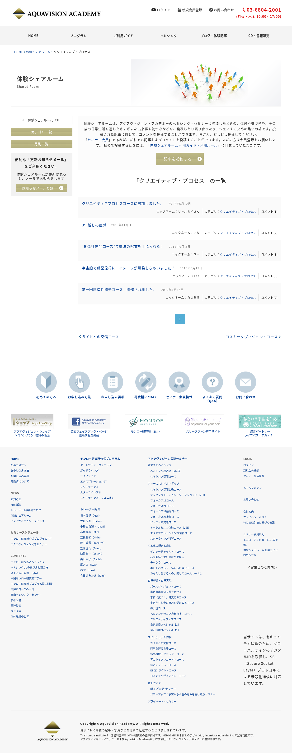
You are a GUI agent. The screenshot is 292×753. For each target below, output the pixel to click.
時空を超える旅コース (163, 649)
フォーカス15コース (162, 500)
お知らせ (16, 499)
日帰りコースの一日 (22, 589)
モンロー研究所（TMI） (146, 424)
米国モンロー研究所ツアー (26, 578)
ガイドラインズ (89, 470)
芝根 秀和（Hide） (91, 537)
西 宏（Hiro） (88, 570)
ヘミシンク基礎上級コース (165, 489)
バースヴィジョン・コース (165, 586)
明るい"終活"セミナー (163, 689)
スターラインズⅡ (90, 492)
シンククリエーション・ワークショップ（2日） (178, 495)
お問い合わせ (224, 9)
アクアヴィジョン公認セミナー (29, 544)
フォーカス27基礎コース (164, 511)
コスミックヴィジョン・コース (251, 339)
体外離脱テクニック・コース (167, 654)
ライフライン (88, 476)
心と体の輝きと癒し (159, 546)
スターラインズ (89, 487)
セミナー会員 (98, 139)
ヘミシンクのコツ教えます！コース (171, 614)
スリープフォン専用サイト (203, 424)
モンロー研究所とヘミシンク (28, 562)
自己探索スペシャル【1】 (165, 625)
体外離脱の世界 (20, 617)
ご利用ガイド (123, 35)
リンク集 (16, 611)
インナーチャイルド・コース (167, 552)
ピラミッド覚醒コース (163, 522)
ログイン (163, 9)
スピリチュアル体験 (159, 637)
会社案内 (248, 512)
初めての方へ (46, 397)
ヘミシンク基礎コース (163, 476)
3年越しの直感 (94, 226)
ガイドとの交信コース (101, 339)
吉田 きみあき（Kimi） (93, 576)
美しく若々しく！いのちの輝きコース (172, 568)
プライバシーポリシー (256, 517)
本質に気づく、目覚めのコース (168, 597)
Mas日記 (16, 505)
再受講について (146, 397)
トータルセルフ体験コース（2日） (170, 528)
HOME (33, 35)
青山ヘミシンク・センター (26, 595)
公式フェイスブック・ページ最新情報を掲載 (89, 425)
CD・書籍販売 (258, 35)
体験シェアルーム (39, 52)
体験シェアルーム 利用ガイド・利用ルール (184, 144)
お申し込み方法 (79, 397)
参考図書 (16, 600)
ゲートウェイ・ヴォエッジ (96, 465)
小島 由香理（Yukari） (93, 526)
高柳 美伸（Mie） (90, 532)
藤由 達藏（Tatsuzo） (93, 543)
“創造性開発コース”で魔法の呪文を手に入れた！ (123, 248)
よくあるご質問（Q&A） (25, 573)
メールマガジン (252, 488)
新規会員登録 (192, 9)
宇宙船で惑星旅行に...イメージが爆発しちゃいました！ (129, 270)
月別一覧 (41, 143)
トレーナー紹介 (90, 509)
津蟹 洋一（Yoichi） (92, 554)
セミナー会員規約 (253, 534)
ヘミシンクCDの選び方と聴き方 (29, 567)
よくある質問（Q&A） (212, 399)
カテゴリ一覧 (41, 131)
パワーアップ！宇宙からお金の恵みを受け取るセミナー (183, 694)
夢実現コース (158, 608)
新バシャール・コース (163, 665)
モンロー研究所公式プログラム (29, 539)
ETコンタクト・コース (163, 670)
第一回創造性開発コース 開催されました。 (120, 292)
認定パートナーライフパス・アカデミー (260, 425)
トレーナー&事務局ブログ (26, 510)
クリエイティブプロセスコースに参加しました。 (123, 204)
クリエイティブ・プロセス (237, 212)
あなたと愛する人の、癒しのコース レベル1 (176, 573)
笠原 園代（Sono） (91, 548)
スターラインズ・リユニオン (97, 498)
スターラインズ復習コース (165, 539)
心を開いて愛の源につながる (167, 557)
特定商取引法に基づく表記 (259, 522)
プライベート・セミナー (162, 701)
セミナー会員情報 (179, 397)
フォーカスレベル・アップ (163, 484)
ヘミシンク (168, 35)
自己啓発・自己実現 (159, 581)
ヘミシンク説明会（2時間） (166, 471)
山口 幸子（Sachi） (91, 559)
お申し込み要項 (112, 397)
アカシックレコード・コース (167, 659)
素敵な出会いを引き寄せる (166, 592)
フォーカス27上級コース (164, 517)
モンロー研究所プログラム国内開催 (31, 584)
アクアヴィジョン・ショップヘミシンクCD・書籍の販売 (32, 425)
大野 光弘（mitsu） (91, 521)
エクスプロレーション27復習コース (171, 533)
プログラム (78, 35)
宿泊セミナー (156, 683)
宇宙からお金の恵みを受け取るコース (172, 603)
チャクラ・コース (160, 562)
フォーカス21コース (162, 506)
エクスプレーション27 (93, 481)
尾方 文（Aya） (89, 565)
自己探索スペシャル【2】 (165, 630)
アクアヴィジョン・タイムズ (27, 521)
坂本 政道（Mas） (90, 516)
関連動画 (16, 606)
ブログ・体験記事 (213, 35)
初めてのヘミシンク (159, 465)
